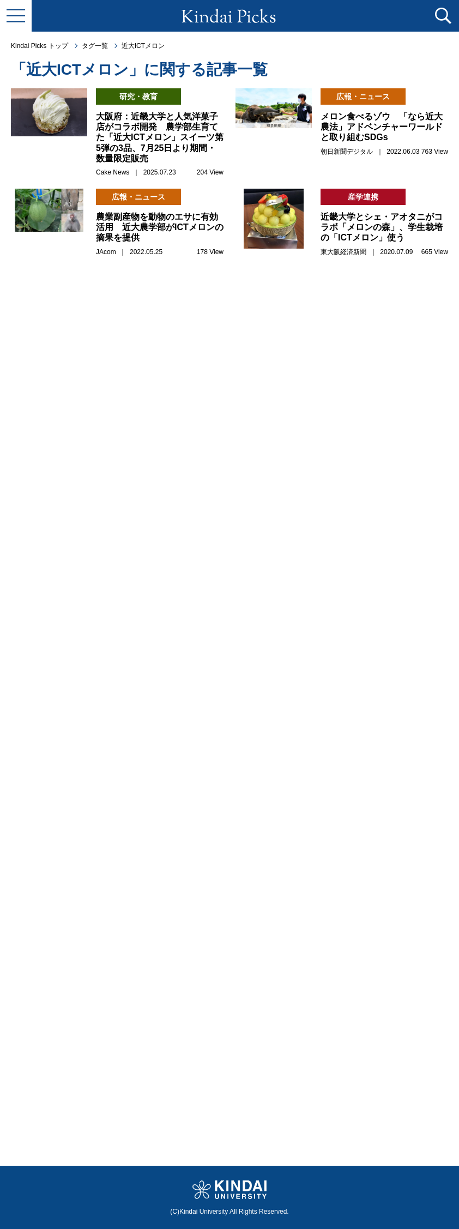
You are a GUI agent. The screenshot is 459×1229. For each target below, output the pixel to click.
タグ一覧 (95, 46)
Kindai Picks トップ (39, 46)
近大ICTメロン (143, 46)
